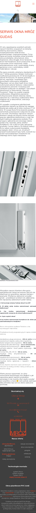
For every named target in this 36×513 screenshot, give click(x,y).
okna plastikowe (8, 444)
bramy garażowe (8, 454)
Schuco (33, 491)
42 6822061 (18, 416)
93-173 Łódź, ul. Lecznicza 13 (18, 403)
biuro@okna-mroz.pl (18, 410)
